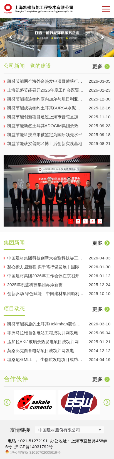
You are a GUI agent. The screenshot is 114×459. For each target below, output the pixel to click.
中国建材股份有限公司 (59, 430)
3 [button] (85, 221)
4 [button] (92, 221)
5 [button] (100, 221)
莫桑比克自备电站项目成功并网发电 (40, 350)
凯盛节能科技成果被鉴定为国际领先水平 (44, 134)
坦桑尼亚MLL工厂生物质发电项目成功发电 (45, 359)
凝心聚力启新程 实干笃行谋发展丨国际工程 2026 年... (45, 266)
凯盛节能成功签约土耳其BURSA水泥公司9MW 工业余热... (45, 107)
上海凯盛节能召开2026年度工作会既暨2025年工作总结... (45, 90)
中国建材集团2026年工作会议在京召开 (43, 275)
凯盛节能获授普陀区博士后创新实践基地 (44, 143)
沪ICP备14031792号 (33, 446)
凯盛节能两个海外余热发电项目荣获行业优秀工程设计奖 (45, 81)
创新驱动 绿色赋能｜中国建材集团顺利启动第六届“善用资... (45, 293)
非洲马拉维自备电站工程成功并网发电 (42, 332)
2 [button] (78, 221)
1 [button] (71, 221)
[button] (11, 37)
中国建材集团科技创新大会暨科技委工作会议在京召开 (45, 258)
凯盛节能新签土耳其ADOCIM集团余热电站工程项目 (45, 125)
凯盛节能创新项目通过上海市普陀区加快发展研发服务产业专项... (45, 116)
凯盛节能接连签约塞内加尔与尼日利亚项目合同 (45, 99)
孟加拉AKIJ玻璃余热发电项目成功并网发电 (45, 341)
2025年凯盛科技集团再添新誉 (35, 284)
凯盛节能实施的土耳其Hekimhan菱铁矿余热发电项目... (45, 323)
